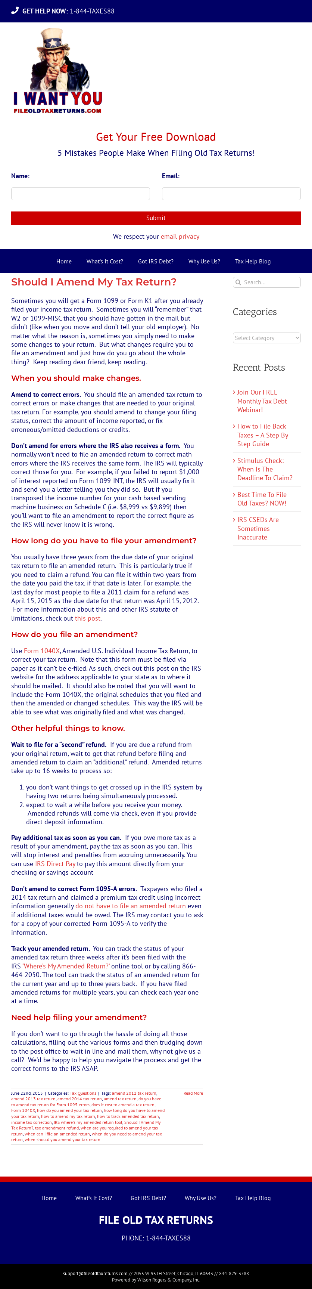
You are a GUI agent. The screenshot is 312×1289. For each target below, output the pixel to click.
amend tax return (120, 1098)
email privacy (180, 236)
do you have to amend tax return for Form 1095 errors (86, 1101)
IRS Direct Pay (55, 863)
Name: (20, 175)
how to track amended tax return (128, 1116)
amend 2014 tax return (79, 1098)
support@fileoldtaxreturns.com (95, 1273)
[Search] (238, 282)
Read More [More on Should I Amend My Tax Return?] (193, 1093)
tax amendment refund (57, 1128)
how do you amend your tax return (69, 1110)
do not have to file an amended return (130, 906)
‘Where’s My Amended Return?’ (65, 966)
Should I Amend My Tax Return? (94, 282)
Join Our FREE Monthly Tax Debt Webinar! (262, 401)
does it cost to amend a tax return (123, 1104)
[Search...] (267, 282)
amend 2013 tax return (33, 1098)
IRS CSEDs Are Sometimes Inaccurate (258, 528)
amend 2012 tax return (134, 1093)
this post (87, 618)
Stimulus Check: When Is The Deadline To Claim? (265, 469)
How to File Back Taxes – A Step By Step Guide (262, 435)
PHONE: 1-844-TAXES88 (156, 1238)
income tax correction (31, 1122)
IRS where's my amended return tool (88, 1122)
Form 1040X (42, 650)
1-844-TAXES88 (70, 11)
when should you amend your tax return (62, 1139)
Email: (171, 175)
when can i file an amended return (57, 1134)
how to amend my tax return (68, 1116)
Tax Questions (83, 1093)
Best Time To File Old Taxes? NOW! (262, 498)
